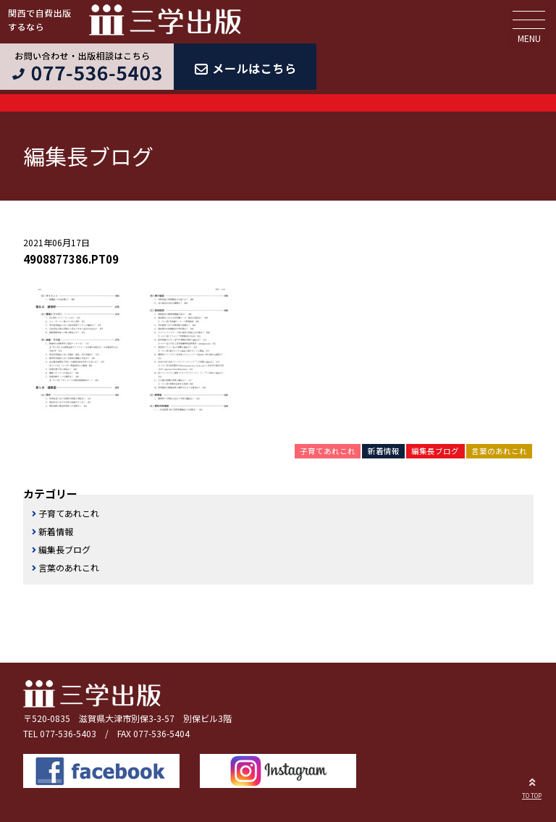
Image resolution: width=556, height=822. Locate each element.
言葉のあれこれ (499, 450)
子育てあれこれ (327, 450)
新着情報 (384, 450)
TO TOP (532, 786)
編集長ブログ (435, 450)
